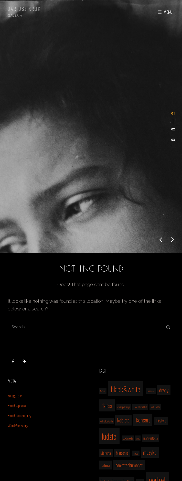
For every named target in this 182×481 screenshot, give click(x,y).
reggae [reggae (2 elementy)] (117, 439)
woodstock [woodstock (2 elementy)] (133, 449)
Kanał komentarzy (19, 357)
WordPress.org (18, 367)
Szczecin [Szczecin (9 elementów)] (154, 438)
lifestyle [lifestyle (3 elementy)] (161, 362)
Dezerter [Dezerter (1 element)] (150, 333)
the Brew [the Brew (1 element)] (104, 450)
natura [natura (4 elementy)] (105, 407)
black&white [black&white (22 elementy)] (125, 330)
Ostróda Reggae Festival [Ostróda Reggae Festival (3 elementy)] (116, 423)
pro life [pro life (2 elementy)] (104, 439)
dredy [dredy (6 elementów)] (163, 331)
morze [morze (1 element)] (135, 395)
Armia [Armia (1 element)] (102, 333)
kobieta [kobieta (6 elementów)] (123, 362)
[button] (173, 87)
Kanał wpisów (17, 347)
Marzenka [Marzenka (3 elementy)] (122, 394)
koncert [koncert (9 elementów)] (143, 361)
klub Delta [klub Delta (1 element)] (155, 348)
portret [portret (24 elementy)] (157, 421)
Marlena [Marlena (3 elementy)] (105, 394)
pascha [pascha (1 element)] (140, 423)
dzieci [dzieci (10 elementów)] (106, 347)
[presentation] (161, 181)
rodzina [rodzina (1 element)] (138, 439)
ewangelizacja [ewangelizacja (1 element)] (123, 348)
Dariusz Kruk (24, 8)
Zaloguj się (15, 337)
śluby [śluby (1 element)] (156, 450)
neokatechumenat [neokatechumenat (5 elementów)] (129, 406)
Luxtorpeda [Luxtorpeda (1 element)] (128, 380)
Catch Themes (121, 472)
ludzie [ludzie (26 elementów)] (109, 377)
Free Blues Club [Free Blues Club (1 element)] (140, 348)
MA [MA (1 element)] (138, 380)
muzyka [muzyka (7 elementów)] (149, 394)
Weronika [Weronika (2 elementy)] (117, 449)
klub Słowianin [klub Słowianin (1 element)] (106, 363)
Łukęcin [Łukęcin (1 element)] (146, 450)
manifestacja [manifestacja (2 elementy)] (150, 379)
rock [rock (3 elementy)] (128, 439)
